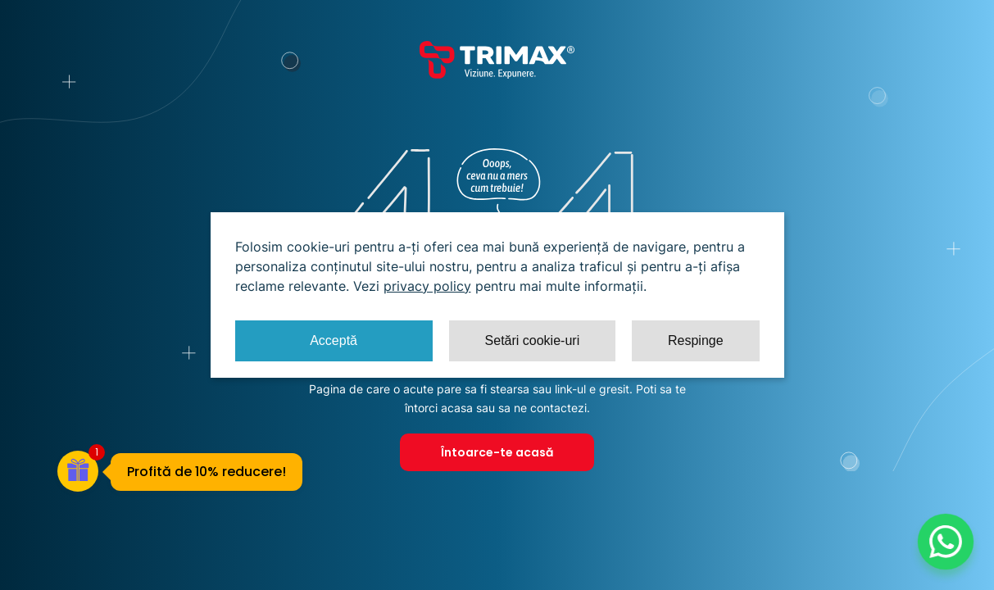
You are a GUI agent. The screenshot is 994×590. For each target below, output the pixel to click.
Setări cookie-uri (532, 340)
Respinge (696, 340)
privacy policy (427, 286)
